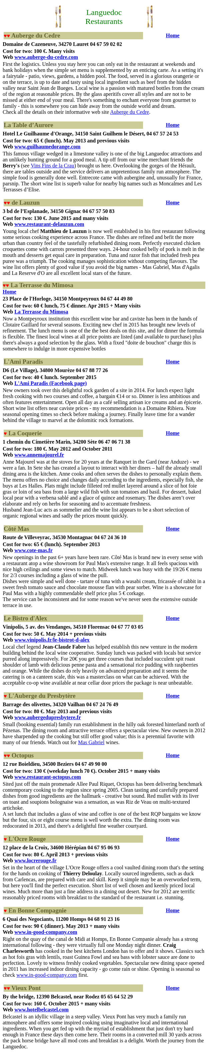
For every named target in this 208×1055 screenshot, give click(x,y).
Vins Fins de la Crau (52, 165)
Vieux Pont (26, 987)
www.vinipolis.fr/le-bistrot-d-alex (51, 640)
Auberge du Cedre (35, 35)
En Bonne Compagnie (37, 910)
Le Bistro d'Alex (25, 618)
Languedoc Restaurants (104, 17)
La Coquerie (25, 433)
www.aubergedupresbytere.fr (47, 717)
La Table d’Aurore (28, 124)
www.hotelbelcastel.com (41, 1009)
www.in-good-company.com (45, 932)
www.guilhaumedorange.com (47, 146)
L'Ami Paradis (23, 361)
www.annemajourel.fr (39, 455)
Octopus (23, 755)
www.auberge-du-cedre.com (46, 57)
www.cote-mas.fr (33, 550)
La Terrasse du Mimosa (42, 285)
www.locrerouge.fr (35, 860)
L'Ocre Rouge (27, 838)
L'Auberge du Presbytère (41, 695)
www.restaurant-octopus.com (47, 777)
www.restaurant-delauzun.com (49, 224)
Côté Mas (16, 528)
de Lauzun (26, 202)
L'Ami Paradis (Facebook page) (50, 383)
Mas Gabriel (91, 742)
